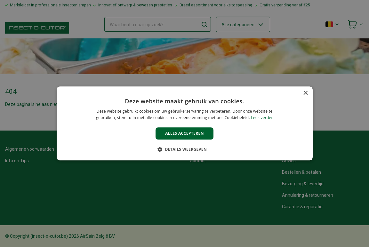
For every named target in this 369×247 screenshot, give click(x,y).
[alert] (184, 123)
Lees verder (262, 118)
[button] (184, 149)
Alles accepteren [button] (184, 133)
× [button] (305, 93)
